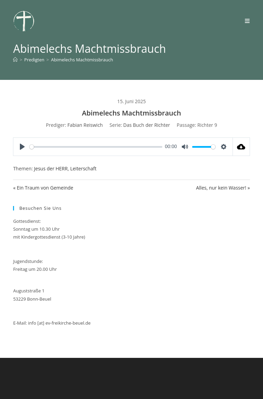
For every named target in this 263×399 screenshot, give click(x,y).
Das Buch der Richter (146, 125)
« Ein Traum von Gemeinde (43, 187)
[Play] (22, 146)
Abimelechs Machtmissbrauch (82, 60)
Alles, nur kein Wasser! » (223, 187)
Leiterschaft (83, 168)
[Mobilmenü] (247, 21)
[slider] (95, 147)
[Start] (15, 60)
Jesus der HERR (50, 168)
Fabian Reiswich (85, 125)
